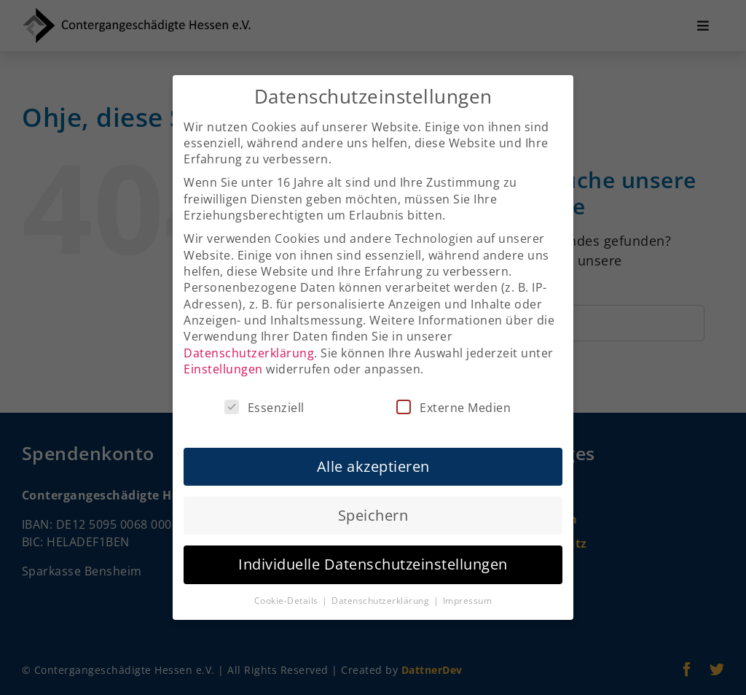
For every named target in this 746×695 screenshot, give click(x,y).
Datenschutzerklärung (249, 342)
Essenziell (264, 397)
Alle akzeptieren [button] (373, 455)
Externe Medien (453, 397)
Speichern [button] (373, 504)
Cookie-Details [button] (287, 589)
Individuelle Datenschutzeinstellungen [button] (373, 553)
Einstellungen (223, 358)
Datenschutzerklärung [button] (381, 589)
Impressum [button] (467, 589)
